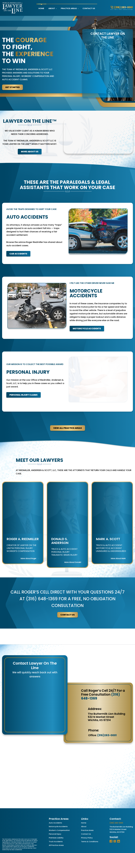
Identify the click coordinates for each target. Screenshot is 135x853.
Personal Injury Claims (23, 382)
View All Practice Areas (67, 415)
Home (41, 8)
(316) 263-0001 (116, 810)
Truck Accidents (56, 829)
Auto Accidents (55, 810)
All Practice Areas (56, 833)
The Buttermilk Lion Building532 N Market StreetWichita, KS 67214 (121, 817)
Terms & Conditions (89, 829)
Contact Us (89, 8)
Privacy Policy (87, 825)
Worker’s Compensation (59, 818)
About (51, 8)
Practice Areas (69, 8)
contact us (67, 602)
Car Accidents (18, 250)
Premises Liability (56, 825)
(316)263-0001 (107, 722)
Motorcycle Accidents (81, 320)
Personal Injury (55, 821)
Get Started (12, 87)
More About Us (29, 151)
